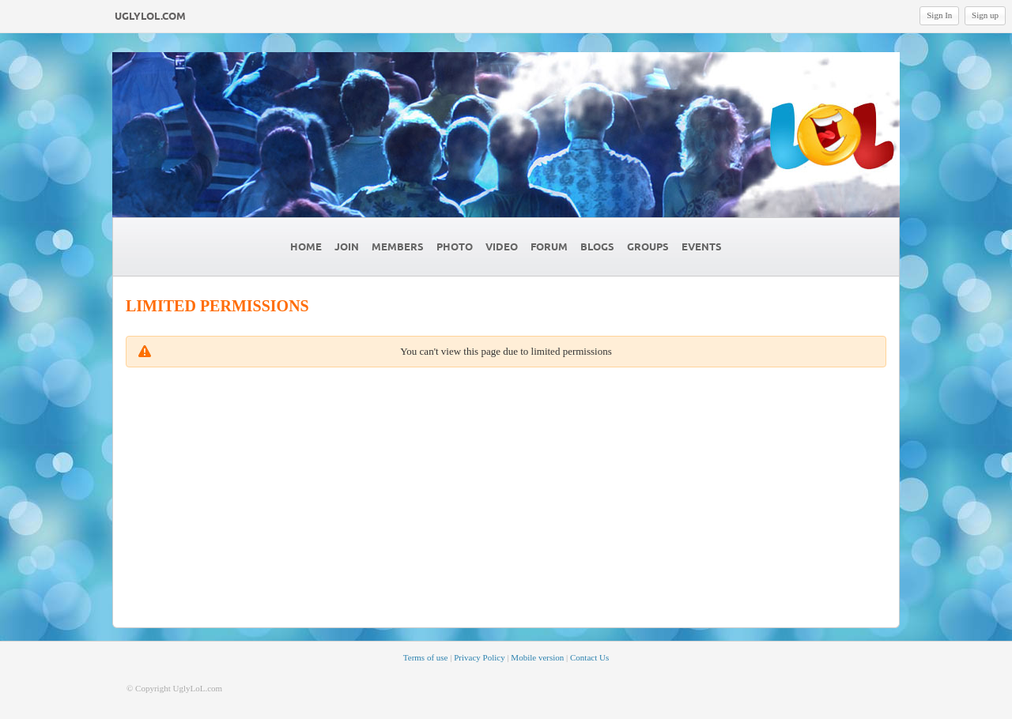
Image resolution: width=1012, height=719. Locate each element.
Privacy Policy (479, 657)
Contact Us (589, 657)
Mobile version (537, 657)
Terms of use (425, 657)
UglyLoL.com (150, 16)
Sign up (985, 15)
